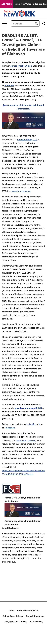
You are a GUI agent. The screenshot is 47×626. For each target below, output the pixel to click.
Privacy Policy (36, 621)
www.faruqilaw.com (21, 191)
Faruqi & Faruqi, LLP (27, 139)
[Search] (22, 23)
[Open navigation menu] (4, 23)
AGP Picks (7, 4)
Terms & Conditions (35, 616)
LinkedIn (30, 424)
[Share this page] (43, 23)
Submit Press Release (13, 616)
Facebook (10, 427)
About (12, 610)
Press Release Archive (27, 610)
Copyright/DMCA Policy (15, 621)
